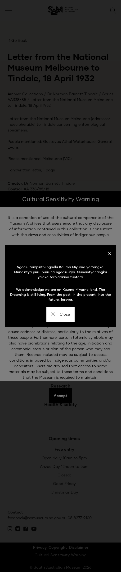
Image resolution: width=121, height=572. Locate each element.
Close (60, 314)
